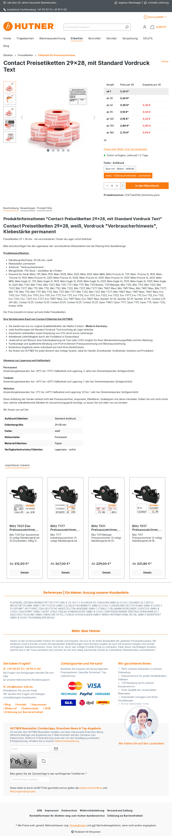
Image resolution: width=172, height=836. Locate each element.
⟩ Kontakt (20, 704)
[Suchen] (127, 27)
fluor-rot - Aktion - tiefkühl (120, 168)
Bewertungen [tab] (27, 208)
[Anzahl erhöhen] (117, 185)
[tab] (11, 208)
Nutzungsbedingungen (22, 791)
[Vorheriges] (21, 117)
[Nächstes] (94, 117)
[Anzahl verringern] (107, 185)
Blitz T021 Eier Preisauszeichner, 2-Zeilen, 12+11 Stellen (23, 528)
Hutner (165, 61)
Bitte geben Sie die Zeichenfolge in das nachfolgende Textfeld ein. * (48, 773)
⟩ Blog (7, 704)
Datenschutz (69, 810)
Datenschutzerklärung (67, 741)
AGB (39, 810)
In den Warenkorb (147, 185)
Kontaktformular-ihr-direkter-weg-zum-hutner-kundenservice (67, 815)
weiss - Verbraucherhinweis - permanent (128, 175)
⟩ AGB (46, 708)
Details (25, 572)
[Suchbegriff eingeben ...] (93, 27)
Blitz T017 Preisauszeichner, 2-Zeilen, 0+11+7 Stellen (145, 528)
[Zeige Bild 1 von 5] (48, 150)
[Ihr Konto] (145, 27)
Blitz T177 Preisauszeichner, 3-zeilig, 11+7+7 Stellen (63, 528)
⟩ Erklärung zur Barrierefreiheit (23, 712)
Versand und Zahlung (119, 810)
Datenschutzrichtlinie (90, 787)
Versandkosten (77, 825)
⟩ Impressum (38, 704)
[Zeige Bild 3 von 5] (58, 150)
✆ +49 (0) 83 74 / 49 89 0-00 (22, 668)
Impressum (52, 810)
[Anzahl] (112, 185)
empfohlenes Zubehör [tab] (17, 465)
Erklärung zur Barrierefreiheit (125, 815)
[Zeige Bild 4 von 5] (63, 150)
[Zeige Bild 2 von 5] (53, 150)
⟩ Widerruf (10, 708)
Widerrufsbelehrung (92, 810)
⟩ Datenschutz (30, 708)
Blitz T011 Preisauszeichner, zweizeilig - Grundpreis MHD (104, 528)
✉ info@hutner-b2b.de (18, 686)
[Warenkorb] (159, 27)
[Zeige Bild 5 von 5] (68, 150)
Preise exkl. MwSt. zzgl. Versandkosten (125, 149)
